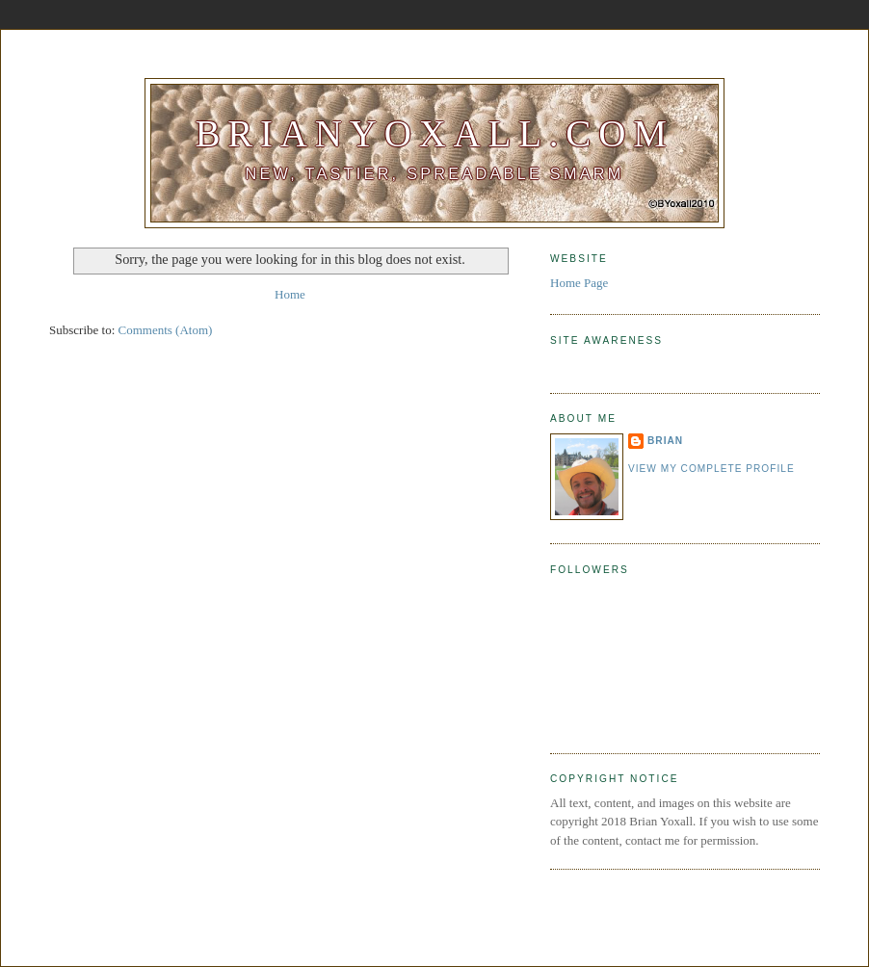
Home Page (579, 282)
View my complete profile (711, 468)
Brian (665, 440)
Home (290, 294)
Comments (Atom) (165, 330)
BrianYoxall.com (434, 133)
